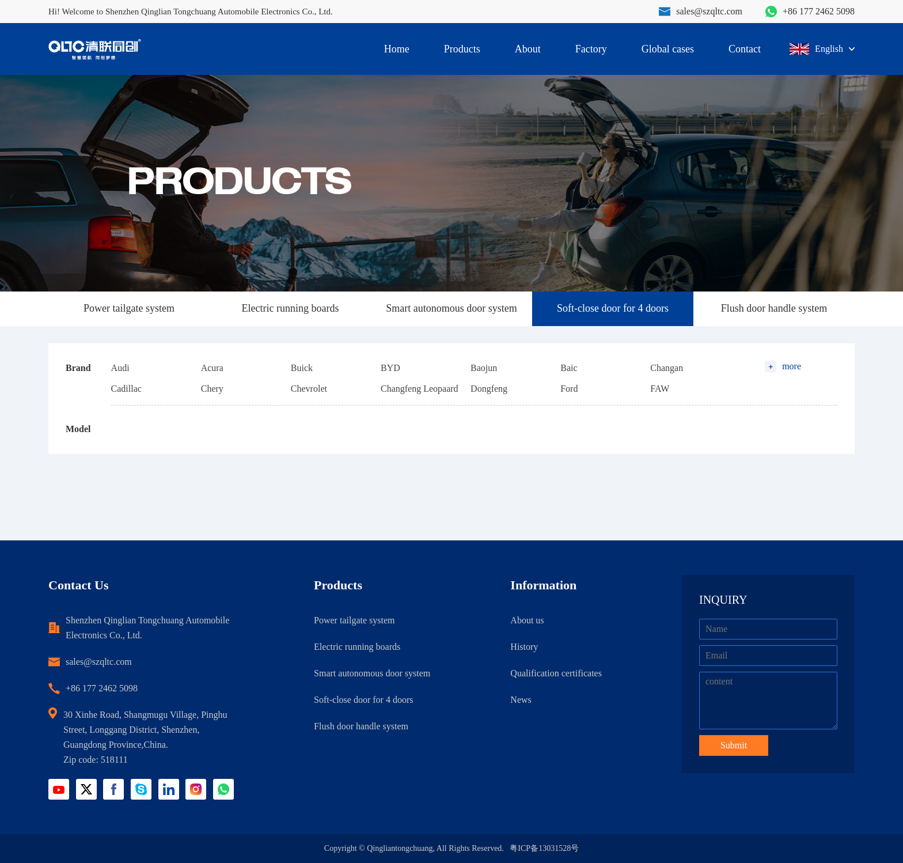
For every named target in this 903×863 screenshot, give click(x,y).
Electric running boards (290, 308)
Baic (568, 368)
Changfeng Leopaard (419, 388)
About (528, 49)
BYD (390, 368)
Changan (666, 368)
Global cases (668, 49)
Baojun (484, 368)
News (520, 700)
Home (396, 49)
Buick (302, 368)
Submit (733, 745)
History (524, 647)
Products (462, 49)
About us (527, 620)
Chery (212, 388)
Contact (745, 49)
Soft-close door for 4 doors (613, 308)
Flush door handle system (774, 308)
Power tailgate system (129, 308)
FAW (659, 388)
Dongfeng (489, 388)
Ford (569, 388)
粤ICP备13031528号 (544, 848)
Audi (120, 368)
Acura (212, 368)
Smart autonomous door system (451, 308)
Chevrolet (309, 388)
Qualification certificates (556, 673)
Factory (591, 49)
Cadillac (126, 388)
